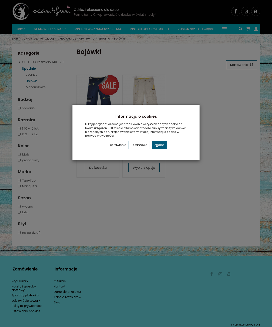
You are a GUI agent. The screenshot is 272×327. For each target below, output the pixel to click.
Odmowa (140, 145)
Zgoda (159, 145)
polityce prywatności (99, 135)
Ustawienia (118, 145)
